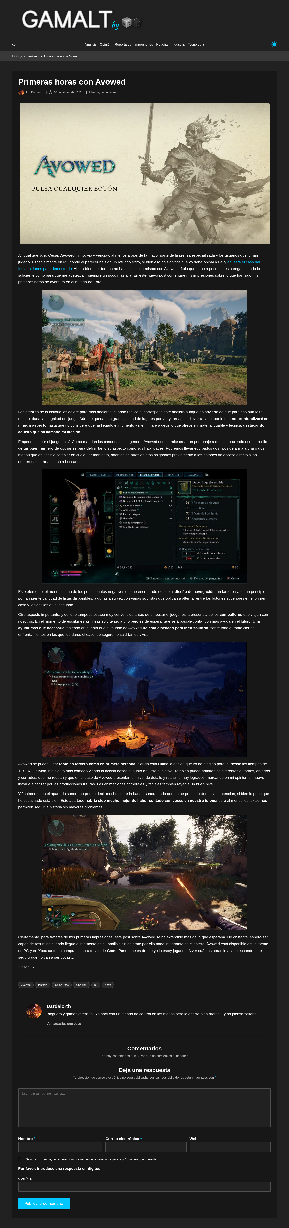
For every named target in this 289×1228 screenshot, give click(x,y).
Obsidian (81, 984)
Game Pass (62, 984)
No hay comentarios (101, 92)
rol (95, 984)
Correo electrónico (123, 1139)
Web (194, 1139)
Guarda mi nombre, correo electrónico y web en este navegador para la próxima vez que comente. (91, 1159)
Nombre (26, 1139)
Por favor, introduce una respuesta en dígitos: (60, 1168)
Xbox (108, 984)
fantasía (42, 984)
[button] (64, 1023)
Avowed (26, 984)
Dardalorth (59, 1006)
